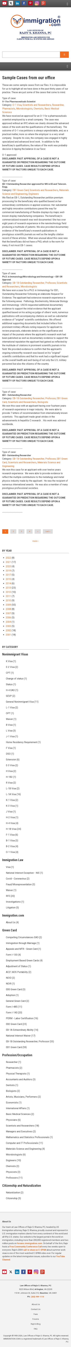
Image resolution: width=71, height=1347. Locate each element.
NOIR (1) (10, 983)
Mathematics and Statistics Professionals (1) (29, 1137)
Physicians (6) (13, 1119)
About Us (36, 1304)
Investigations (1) (15, 901)
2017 (8, 574)
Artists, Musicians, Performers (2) (23, 1096)
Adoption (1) (12, 995)
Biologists (42, 402)
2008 (8, 609)
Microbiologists (24, 108)
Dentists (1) (12, 1085)
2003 (8, 626)
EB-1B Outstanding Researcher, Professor (34, 282)
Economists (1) (14, 1102)
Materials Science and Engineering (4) (25, 1148)
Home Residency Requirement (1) (23, 742)
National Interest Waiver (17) (20, 1035)
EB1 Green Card (21, 190)
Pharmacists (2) (14, 1067)
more (34, 541)
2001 (8, 634)
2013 (8, 587)
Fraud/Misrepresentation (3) (20, 884)
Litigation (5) (12, 907)
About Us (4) (12, 922)
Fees (36, 1314)
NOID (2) (10, 977)
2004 (8, 621)
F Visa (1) (11, 748)
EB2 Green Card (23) (16, 1024)
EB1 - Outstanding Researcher (17, 395)
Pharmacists (8, 108)
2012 (8, 592)
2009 (8, 604)
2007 (8, 613)
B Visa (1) (11, 724)
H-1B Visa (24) (13, 829)
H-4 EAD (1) (12, 690)
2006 (8, 617)
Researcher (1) (13, 1062)
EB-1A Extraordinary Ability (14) (22, 1029)
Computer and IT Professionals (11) (24, 1143)
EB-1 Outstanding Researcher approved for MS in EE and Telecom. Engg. (34, 185)
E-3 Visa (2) (12, 765)
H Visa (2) (11, 771)
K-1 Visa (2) (12, 800)
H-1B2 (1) (11, 777)
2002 (8, 630)
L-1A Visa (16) (13, 794)
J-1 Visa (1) (12, 736)
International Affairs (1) (18, 1108)
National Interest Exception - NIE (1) (24, 872)
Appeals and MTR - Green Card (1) (23, 949)
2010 (8, 600)
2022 (8, 557)
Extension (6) (12, 759)
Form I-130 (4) (13, 954)
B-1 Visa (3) (12, 840)
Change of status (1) (16, 678)
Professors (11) (14, 1177)
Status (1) (11, 684)
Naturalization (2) (14, 1192)
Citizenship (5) (13, 1198)
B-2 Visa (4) (12, 846)
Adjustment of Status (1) (18, 966)
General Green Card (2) (17, 1001)
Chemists (38, 108)
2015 (8, 579)
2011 (8, 596)
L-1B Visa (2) (12, 788)
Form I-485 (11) (14, 1006)
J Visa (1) (11, 811)
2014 (8, 583)
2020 (8, 566)
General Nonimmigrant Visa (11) (22, 701)
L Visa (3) (11, 730)
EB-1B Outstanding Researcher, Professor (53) (30, 1041)
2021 (8, 562)
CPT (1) (10, 672)
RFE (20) (10, 896)
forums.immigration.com (29, 1243)
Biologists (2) (13, 1091)
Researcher (58, 105)
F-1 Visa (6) (12, 834)
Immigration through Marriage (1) (22, 943)
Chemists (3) (12, 1166)
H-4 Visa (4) (12, 823)
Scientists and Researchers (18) (22, 1125)
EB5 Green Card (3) (15, 989)
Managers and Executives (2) (21, 1131)
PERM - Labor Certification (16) (22, 1018)
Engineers (33, 193)
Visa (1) (10, 867)
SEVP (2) (10, 696)
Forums (35, 1319)
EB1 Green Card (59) (16, 1047)
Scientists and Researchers (37, 105)
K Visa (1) (11, 661)
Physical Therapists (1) (18, 1073)
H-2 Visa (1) (12, 817)
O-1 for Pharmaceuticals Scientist (19, 101)
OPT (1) (10, 713)
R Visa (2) (11, 782)
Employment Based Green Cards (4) (24, 960)
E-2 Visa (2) (12, 667)
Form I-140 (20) (14, 1012)
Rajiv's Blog (36, 1324)
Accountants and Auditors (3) (21, 1079)
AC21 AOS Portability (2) (18, 972)
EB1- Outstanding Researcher (16, 455)
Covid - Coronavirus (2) (17, 878)
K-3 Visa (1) (12, 805)
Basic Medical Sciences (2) (20, 1114)
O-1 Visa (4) (12, 852)
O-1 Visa (17, 105)
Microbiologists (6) (16, 1154)
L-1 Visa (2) (12, 707)
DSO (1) (10, 753)
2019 (8, 570)
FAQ (35, 1329)
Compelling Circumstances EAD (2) (24, 937)
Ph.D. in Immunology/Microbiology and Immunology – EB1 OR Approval (32, 278)
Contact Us (35, 1309)
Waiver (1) (11, 719)
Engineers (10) (13, 1160)
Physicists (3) (13, 1172)
